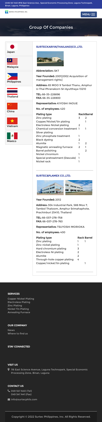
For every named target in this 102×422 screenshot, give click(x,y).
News (11, 330)
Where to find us (18, 333)
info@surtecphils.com (24, 399)
